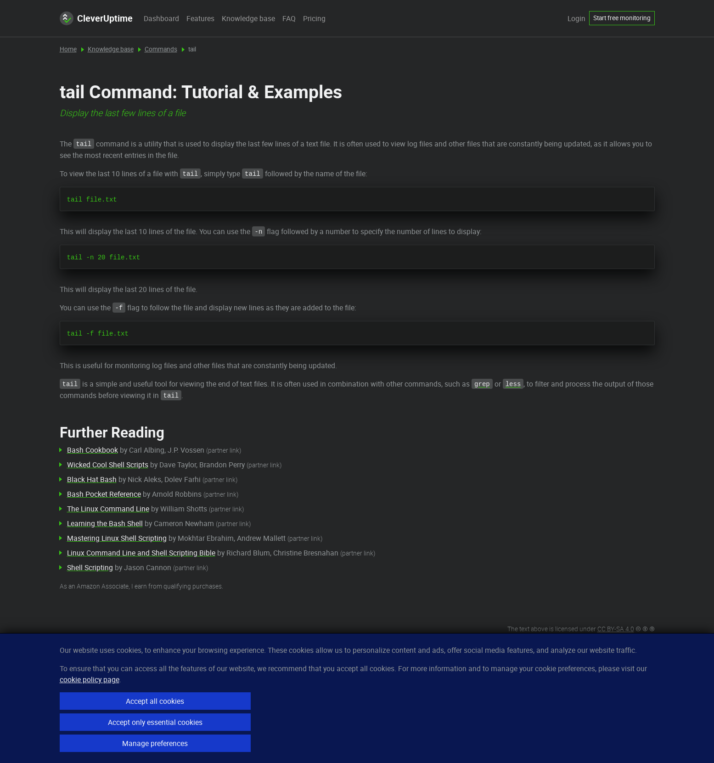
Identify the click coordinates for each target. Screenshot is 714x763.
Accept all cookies (155, 701)
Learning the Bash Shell (105, 523)
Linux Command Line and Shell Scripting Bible (141, 553)
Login (576, 18)
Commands (161, 49)
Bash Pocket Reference (104, 494)
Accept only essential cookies (155, 722)
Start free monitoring (622, 18)
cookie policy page (89, 679)
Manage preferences (155, 743)
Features (200, 18)
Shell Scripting (90, 567)
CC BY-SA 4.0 (615, 629)
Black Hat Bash (92, 479)
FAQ (289, 18)
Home (68, 49)
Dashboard (161, 18)
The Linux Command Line (108, 509)
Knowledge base (248, 18)
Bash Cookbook (92, 450)
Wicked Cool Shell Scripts (107, 465)
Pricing (314, 18)
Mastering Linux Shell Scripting (117, 538)
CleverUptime (96, 18)
